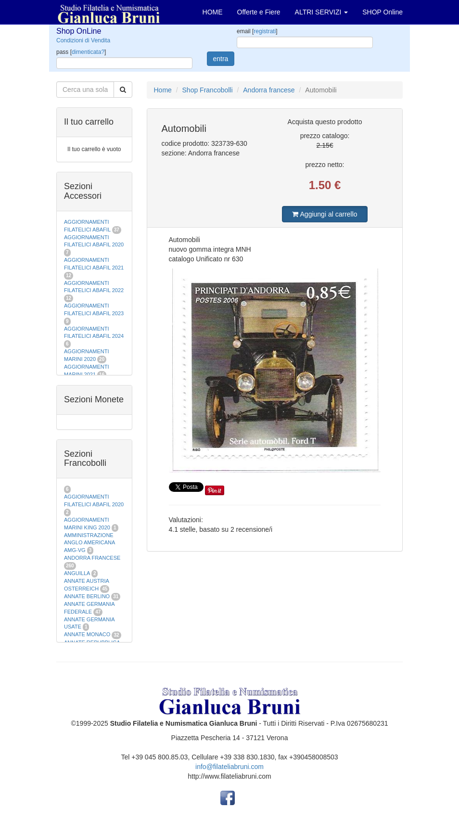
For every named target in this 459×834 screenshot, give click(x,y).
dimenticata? (88, 52)
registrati (265, 31)
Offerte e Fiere (258, 12)
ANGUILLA (77, 573)
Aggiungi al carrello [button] (324, 214)
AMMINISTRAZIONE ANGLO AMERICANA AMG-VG (89, 542)
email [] (257, 31)
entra (221, 59)
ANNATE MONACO (87, 634)
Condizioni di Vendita (83, 40)
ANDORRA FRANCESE (92, 558)
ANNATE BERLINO (87, 596)
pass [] (81, 52)
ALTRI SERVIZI (321, 12)
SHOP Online (382, 12)
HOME (213, 12)
